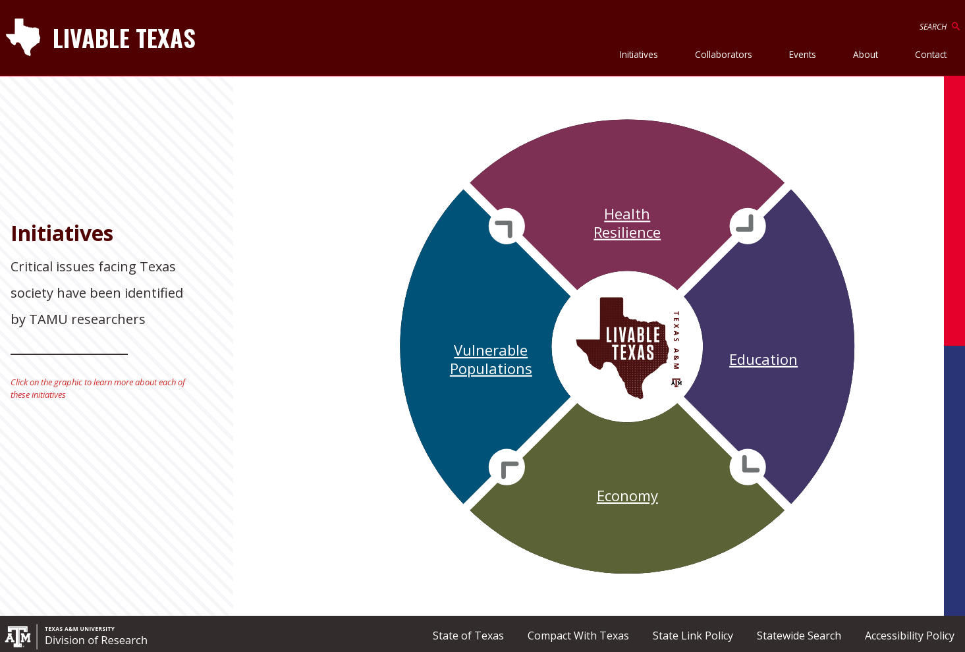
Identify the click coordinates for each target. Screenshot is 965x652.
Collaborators (723, 54)
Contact (931, 54)
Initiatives (639, 54)
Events (802, 54)
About (865, 54)
